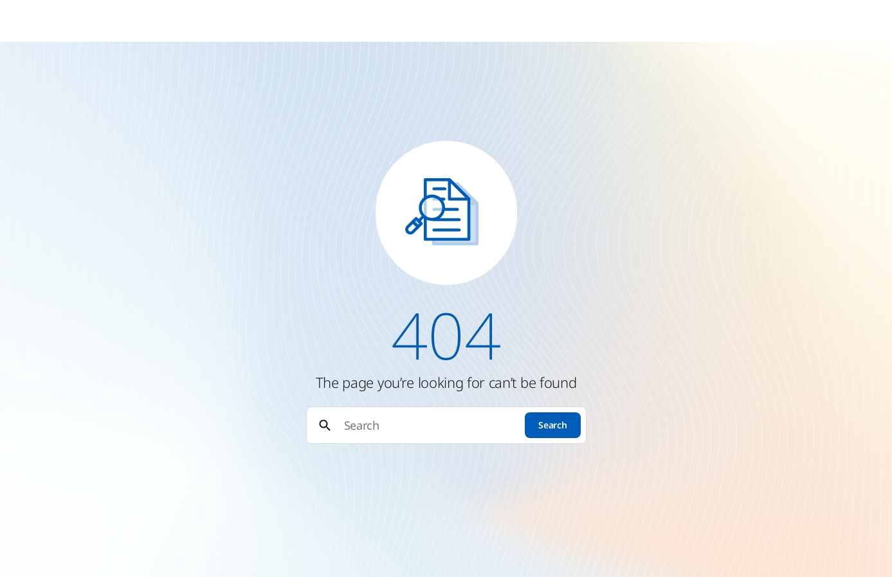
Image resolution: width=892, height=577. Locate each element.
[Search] (429, 425)
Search (552, 425)
